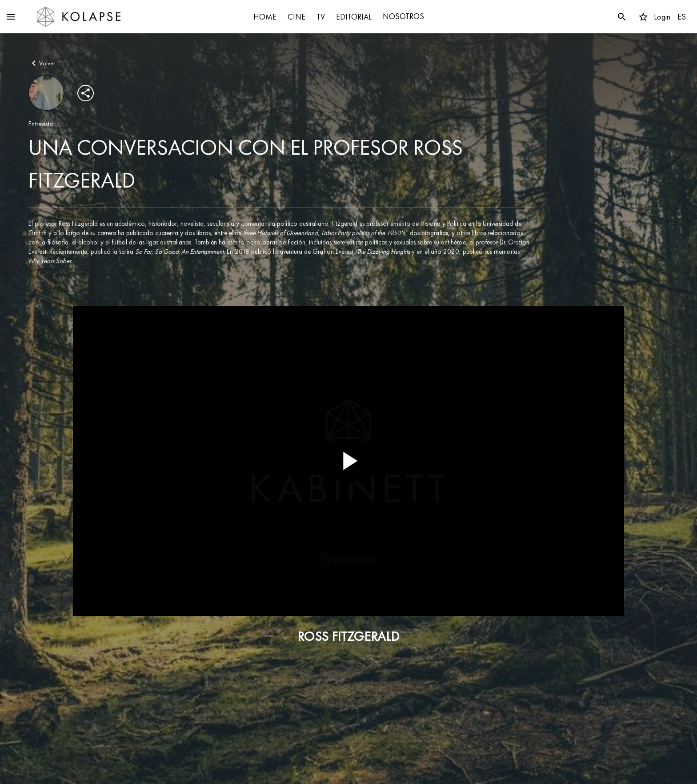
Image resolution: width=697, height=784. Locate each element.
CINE (296, 16)
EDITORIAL (354, 16)
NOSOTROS (403, 16)
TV (320, 16)
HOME (264, 16)
